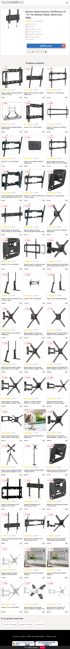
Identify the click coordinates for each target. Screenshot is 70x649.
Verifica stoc (52, 46)
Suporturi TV (40, 624)
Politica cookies (51, 636)
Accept (42, 647)
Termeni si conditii (19, 636)
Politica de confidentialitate (35, 636)
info (21, 97)
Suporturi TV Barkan (26, 624)
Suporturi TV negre (9, 624)
